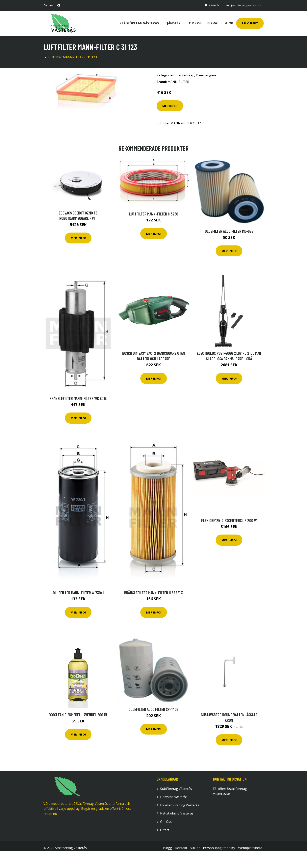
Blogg (212, 21)
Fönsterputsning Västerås (179, 801)
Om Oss (166, 817)
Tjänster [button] (172, 21)
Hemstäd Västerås (173, 792)
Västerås (210, 5)
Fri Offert (250, 21)
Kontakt (181, 843)
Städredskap (185, 71)
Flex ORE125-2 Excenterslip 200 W (229, 515)
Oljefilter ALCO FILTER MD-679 (229, 226)
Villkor (195, 843)
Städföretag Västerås (139, 21)
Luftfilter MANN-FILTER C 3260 (153, 209)
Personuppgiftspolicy (219, 843)
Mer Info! (169, 101)
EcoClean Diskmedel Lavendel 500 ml (78, 710)
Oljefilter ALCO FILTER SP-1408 (153, 704)
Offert (164, 825)
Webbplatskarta (250, 843)
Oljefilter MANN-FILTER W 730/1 (78, 588)
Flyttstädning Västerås (176, 809)
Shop (228, 21)
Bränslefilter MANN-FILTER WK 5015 (78, 393)
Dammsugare (206, 71)
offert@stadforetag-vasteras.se (240, 5)
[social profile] (59, 5)
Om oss (195, 21)
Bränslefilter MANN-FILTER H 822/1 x (153, 588)
